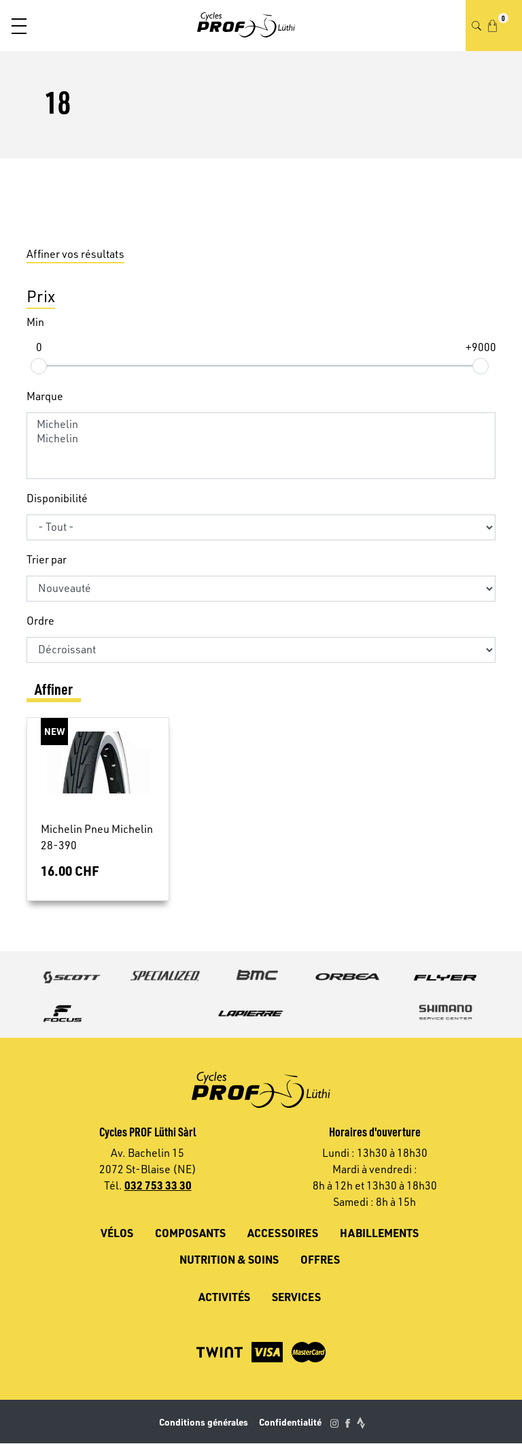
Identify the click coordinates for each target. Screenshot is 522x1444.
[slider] (39, 365)
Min (35, 322)
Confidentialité (290, 1422)
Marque (45, 396)
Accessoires (282, 1233)
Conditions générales (203, 1422)
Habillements (379, 1233)
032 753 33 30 (158, 1185)
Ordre (40, 620)
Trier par (47, 559)
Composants (190, 1233)
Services (296, 1297)
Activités (224, 1297)
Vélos (117, 1233)
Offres (320, 1259)
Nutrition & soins (229, 1259)
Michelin (261, 424)
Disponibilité (57, 498)
